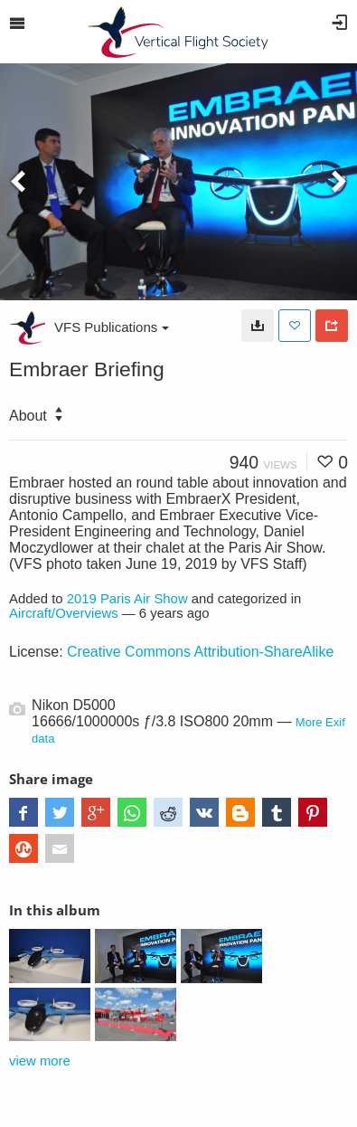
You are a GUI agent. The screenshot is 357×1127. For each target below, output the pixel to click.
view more (39, 1061)
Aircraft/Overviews (63, 613)
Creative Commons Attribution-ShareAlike (200, 651)
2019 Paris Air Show (127, 599)
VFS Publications (111, 327)
